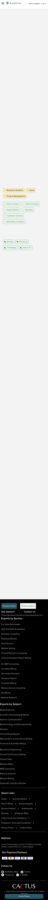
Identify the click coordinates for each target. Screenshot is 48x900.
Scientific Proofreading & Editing (14, 714)
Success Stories (20, 799)
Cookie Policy (26, 827)
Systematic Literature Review (13, 783)
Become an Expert (28, 606)
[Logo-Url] (13, 3)
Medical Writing (8, 648)
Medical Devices (7, 709)
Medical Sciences (8, 773)
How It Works (7, 803)
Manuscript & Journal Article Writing (16, 738)
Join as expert (34, 3)
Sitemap (5, 813)
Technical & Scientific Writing (13, 743)
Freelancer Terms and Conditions (16, 823)
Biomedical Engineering (10, 749)
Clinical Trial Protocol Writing (13, 754)
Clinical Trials (6, 759)
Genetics (4, 729)
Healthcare (6, 692)
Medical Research (9, 697)
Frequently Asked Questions (12, 615)
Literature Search (9, 678)
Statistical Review (9, 638)
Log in (43, 3)
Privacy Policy (7, 827)
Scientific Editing (8, 683)
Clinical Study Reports (10, 733)
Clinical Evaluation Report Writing (16, 657)
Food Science (7, 643)
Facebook (7, 874)
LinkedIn (22, 874)
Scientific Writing (8, 668)
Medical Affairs (6, 764)
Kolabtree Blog (21, 813)
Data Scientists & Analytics (13, 629)
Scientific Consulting (10, 633)
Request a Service (9, 606)
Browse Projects (8, 808)
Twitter (25, 871)
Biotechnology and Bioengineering (15, 724)
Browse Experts (26, 803)
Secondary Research (10, 673)
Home (4, 799)
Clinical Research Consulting (14, 653)
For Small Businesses (10, 624)
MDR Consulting (7, 768)
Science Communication (11, 719)
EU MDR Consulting (10, 663)
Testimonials (27, 808)
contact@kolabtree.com (33, 615)
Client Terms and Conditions (13, 818)
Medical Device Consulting (13, 687)
